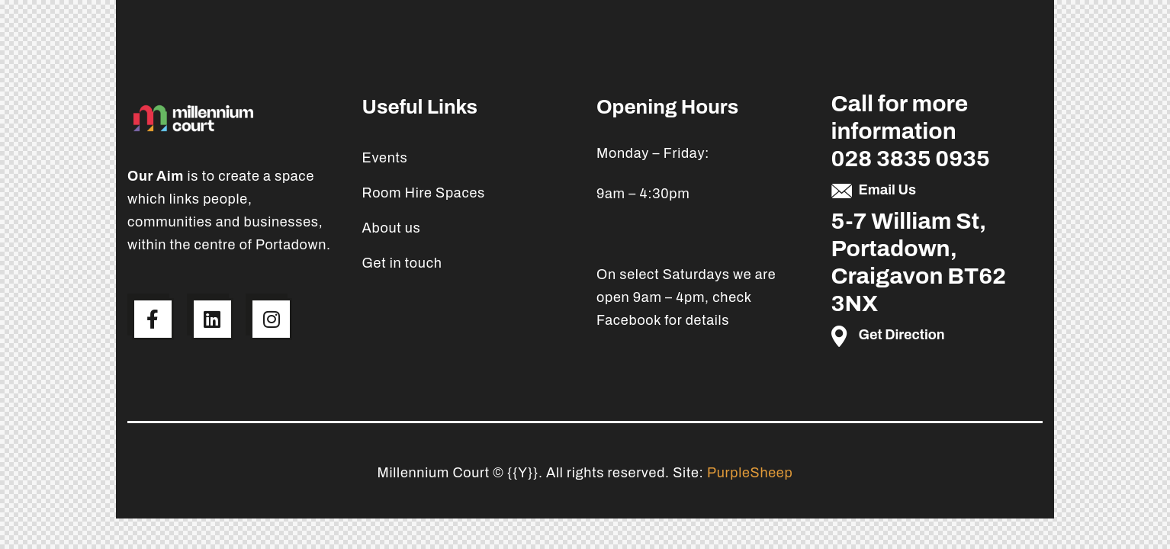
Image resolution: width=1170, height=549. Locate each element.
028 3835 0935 (910, 158)
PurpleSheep (749, 472)
